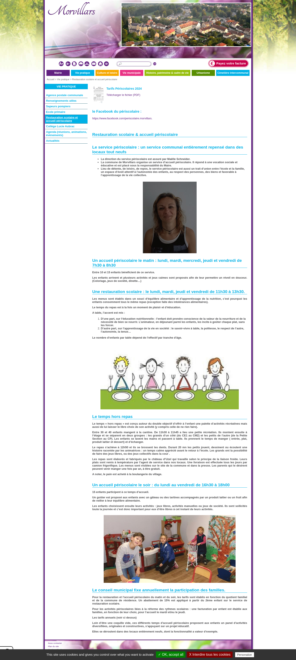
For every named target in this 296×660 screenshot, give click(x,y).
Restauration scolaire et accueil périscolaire (94, 79)
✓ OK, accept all (170, 654)
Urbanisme (203, 72)
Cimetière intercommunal (232, 72)
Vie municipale (132, 72)
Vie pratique (82, 72)
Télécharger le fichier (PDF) (123, 95)
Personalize (244, 654)
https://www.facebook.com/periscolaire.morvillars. (122, 118)
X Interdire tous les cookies (209, 654)
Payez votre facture (227, 63)
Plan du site (53, 646)
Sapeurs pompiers (58, 106)
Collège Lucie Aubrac (60, 126)
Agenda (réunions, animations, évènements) (66, 133)
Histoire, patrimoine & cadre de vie (167, 72)
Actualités (52, 140)
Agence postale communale (64, 95)
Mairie (58, 72)
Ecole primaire (55, 112)
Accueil (50, 79)
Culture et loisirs (107, 72)
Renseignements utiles (61, 100)
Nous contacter (55, 643)
